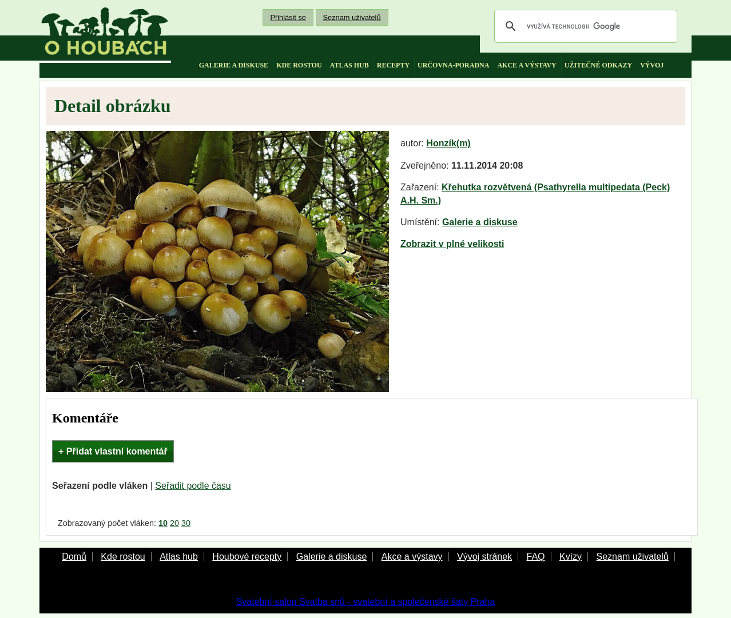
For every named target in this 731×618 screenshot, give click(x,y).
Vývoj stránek (484, 556)
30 (185, 523)
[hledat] (584, 26)
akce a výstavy (526, 65)
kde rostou (298, 65)
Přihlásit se (288, 17)
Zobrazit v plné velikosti (452, 244)
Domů (74, 556)
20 (174, 523)
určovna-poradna (453, 65)
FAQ (535, 556)
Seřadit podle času (193, 486)
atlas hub (349, 65)
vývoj (652, 65)
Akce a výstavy (412, 556)
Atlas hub (179, 556)
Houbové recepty (246, 556)
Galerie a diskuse (480, 222)
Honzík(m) (448, 143)
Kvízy (570, 556)
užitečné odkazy (598, 65)
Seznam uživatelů (352, 17)
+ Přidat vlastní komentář (113, 451)
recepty (393, 65)
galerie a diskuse (233, 65)
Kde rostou (123, 556)
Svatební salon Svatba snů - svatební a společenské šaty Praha (365, 602)
